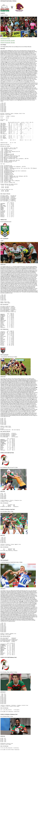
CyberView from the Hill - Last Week (7, 40)
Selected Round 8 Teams (5, 38)
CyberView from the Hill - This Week (7, 42)
